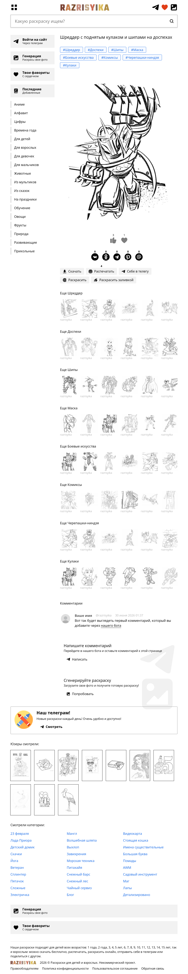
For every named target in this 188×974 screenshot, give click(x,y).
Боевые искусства (82, 446)
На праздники (25, 199)
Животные (22, 173)
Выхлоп (73, 847)
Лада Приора (21, 840)
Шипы (73, 369)
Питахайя (74, 867)
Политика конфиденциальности (65, 968)
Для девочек (24, 156)
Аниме (19, 104)
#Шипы (117, 50)
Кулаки (73, 561)
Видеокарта (132, 833)
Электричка (19, 894)
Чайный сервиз (79, 888)
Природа (21, 234)
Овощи (20, 216)
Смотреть (51, 726)
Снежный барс (78, 874)
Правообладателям (24, 968)
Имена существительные (143, 847)
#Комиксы (109, 57)
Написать (76, 659)
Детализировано (136, 894)
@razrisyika (104, 615)
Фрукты (20, 225)
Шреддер (75, 293)
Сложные (17, 888)
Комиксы (75, 484)
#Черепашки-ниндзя (142, 57)
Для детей (22, 139)
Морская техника (81, 860)
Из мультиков (25, 182)
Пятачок (17, 881)
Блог (70, 894)
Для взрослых (25, 147)
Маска (72, 408)
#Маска (137, 50)
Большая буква (135, 854)
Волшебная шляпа (82, 840)
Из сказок (22, 190)
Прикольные (24, 251)
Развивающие (25, 242)
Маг (126, 881)
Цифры (20, 121)
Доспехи (74, 331)
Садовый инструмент (140, 874)
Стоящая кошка (135, 840)
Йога (14, 860)
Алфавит (21, 113)
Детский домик (22, 847)
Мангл (72, 833)
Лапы (127, 888)
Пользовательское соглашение (115, 968)
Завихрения (76, 854)
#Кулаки (69, 65)
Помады (129, 860)
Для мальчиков (26, 165)
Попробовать (80, 694)
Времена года (25, 130)
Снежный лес (77, 881)
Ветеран (17, 867)
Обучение (22, 208)
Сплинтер (18, 874)
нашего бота (111, 625)
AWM (127, 867)
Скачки (16, 854)
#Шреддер (71, 50)
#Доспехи (96, 50)
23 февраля (19, 833)
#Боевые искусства (78, 57)
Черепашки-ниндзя (83, 523)
